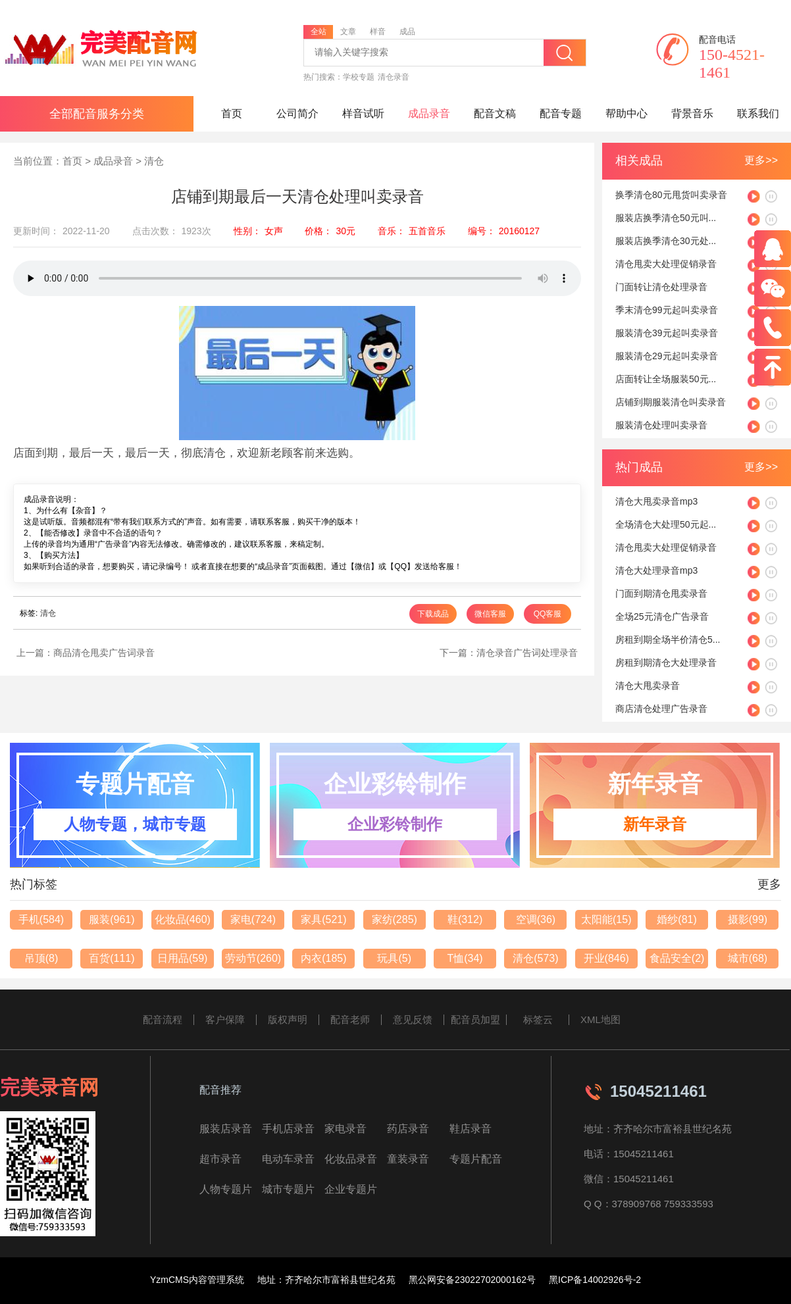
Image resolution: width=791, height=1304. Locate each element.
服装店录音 (225, 1128)
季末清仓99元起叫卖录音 (666, 310)
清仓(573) (535, 958)
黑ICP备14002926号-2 (595, 1279)
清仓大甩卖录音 (647, 685)
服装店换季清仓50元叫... (665, 218)
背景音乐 (692, 113)
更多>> (761, 160)
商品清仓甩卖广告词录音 (104, 652)
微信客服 (490, 613)
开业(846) (606, 958)
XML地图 (600, 1019)
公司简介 (297, 113)
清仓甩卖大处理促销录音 (666, 264)
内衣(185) (323, 958)
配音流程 (162, 1019)
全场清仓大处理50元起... (665, 524)
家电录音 (345, 1128)
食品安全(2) (677, 958)
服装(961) (111, 919)
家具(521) (323, 919)
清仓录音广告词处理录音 (527, 652)
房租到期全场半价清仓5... (667, 639)
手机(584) (41, 919)
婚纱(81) (676, 919)
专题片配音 (475, 1159)
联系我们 (758, 113)
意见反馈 (412, 1019)
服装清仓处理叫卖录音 (661, 425)
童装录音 (408, 1159)
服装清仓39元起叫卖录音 (666, 333)
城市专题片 (288, 1189)
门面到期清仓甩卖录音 (661, 593)
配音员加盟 (475, 1019)
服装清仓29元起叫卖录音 (666, 356)
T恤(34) (464, 958)
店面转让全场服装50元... (665, 379)
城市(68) (747, 958)
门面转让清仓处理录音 (661, 287)
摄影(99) (747, 919)
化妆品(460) (183, 919)
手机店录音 (288, 1128)
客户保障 (225, 1019)
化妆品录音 (350, 1159)
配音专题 (561, 113)
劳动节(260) (253, 958)
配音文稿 (495, 113)
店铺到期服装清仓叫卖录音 (670, 402)
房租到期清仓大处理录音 (666, 662)
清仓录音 (393, 77)
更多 (769, 884)
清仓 (154, 160)
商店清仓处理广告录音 (661, 708)
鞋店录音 (470, 1128)
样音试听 (363, 113)
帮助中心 (626, 113)
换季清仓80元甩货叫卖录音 (671, 194)
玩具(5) (394, 958)
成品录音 (429, 113)
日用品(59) (182, 958)
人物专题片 (225, 1189)
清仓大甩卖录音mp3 (656, 501)
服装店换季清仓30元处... (665, 241)
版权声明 (287, 1019)
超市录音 (220, 1159)
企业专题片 (350, 1189)
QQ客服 (548, 613)
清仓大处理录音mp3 (656, 570)
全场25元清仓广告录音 (662, 616)
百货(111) (111, 958)
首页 (231, 113)
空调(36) (535, 919)
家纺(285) (394, 919)
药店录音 (408, 1128)
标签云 (538, 1019)
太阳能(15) (606, 919)
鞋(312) (464, 919)
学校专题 (358, 77)
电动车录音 (288, 1159)
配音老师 (350, 1019)
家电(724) (253, 919)
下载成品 (433, 613)
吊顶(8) (41, 958)
